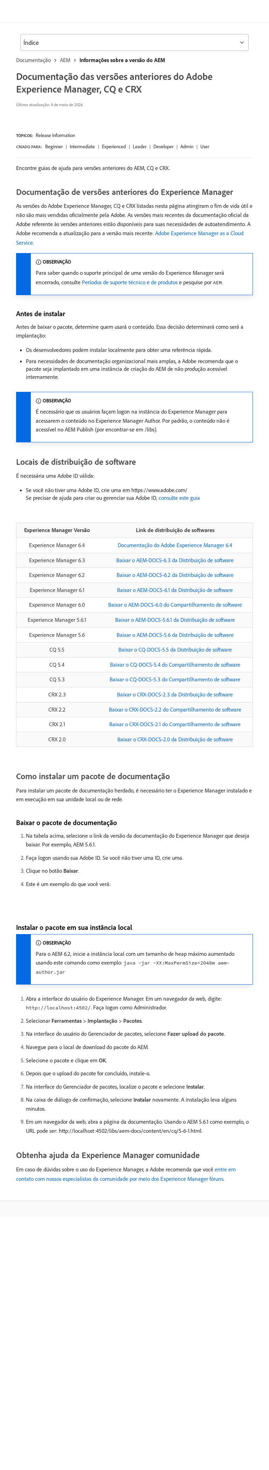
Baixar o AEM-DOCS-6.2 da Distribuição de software (175, 574)
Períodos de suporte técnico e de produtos (130, 282)
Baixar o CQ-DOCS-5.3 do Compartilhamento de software (175, 679)
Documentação (33, 59)
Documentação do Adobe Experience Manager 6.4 (175, 545)
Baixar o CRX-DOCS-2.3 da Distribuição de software (175, 694)
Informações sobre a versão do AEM (122, 59)
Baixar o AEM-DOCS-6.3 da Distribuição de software (175, 560)
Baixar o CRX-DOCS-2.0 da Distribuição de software (175, 739)
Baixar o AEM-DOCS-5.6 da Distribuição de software (175, 634)
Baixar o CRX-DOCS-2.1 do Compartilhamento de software (175, 724)
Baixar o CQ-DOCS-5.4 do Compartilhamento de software (175, 664)
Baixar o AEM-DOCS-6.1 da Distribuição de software (175, 589)
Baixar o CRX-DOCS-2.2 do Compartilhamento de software (175, 709)
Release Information (55, 135)
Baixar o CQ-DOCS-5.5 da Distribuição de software (175, 649)
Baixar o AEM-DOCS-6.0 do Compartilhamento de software (175, 604)
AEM (65, 59)
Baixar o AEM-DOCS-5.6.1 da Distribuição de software (175, 619)
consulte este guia (179, 497)
